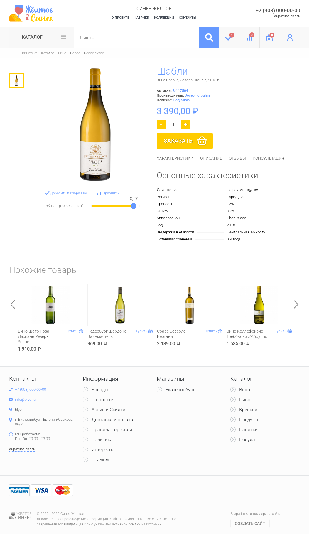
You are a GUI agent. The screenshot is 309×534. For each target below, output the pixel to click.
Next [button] (296, 304)
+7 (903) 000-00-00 (278, 10)
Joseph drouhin (197, 95)
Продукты (250, 419)
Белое (75, 53)
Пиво (244, 399)
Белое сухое (94, 53)
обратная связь (287, 16)
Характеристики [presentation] (175, 158)
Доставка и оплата (112, 419)
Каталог (32, 37)
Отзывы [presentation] (237, 158)
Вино (62, 53)
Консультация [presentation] (268, 158)
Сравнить (111, 193)
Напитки (248, 429)
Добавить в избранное (69, 193)
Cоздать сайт (250, 523)
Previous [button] (13, 304)
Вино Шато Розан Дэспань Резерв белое (35, 336)
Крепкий (248, 409)
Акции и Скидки (108, 409)
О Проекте (120, 18)
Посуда (247, 439)
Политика (102, 439)
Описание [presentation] (211, 158)
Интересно (103, 449)
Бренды (100, 390)
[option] (16, 80)
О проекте (102, 399)
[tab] (175, 158)
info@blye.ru (25, 399)
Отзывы (100, 459)
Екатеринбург (180, 390)
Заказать (178, 140)
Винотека (29, 53)
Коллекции (164, 18)
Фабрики (141, 18)
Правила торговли (112, 429)
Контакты (187, 18)
